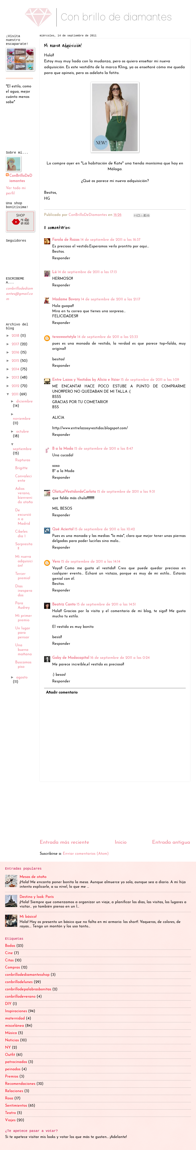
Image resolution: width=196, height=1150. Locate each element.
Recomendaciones (20, 1084)
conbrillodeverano (20, 997)
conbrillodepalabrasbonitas (28, 989)
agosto (22, 677)
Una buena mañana (23, 649)
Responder (61, 258)
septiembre (22, 449)
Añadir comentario (62, 693)
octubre (22, 432)
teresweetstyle (64, 337)
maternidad (15, 1018)
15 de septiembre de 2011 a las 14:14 (90, 562)
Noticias (12, 1040)
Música (11, 1033)
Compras (12, 968)
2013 (16, 378)
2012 (16, 386)
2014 (16, 369)
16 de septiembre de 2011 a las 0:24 (120, 658)
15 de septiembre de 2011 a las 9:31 (126, 492)
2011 (16, 394)
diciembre (24, 401)
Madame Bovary (66, 299)
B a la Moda (62, 449)
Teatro (10, 1113)
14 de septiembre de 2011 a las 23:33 (107, 337)
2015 (16, 361)
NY (8, 1048)
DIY (8, 1004)
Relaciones (14, 1091)
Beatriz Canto (64, 604)
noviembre (22, 419)
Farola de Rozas (65, 240)
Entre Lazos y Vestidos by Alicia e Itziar (86, 380)
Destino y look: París (37, 897)
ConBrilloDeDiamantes (88, 215)
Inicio (121, 842)
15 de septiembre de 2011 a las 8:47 (103, 449)
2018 (16, 336)
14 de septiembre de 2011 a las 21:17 (110, 299)
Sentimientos (16, 1106)
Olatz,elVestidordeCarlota (74, 492)
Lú (54, 272)
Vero (56, 562)
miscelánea (14, 1026)
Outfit (10, 1055)
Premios (11, 1077)
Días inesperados (23, 590)
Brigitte (21, 468)
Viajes (10, 1120)
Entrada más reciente (64, 842)
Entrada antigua (171, 842)
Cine (9, 953)
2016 (16, 353)
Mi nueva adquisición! (24, 561)
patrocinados (16, 1062)
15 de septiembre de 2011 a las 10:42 (104, 529)
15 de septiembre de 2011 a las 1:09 (150, 380)
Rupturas (22, 460)
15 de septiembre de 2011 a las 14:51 (106, 604)
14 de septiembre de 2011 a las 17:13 (87, 272)
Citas (9, 960)
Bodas (10, 946)
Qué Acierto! (62, 529)
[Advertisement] (115, 810)
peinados (12, 1069)
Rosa (9, 1098)
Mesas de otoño (33, 877)
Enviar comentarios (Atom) (86, 854)
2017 (16, 344)
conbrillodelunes (19, 982)
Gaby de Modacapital (70, 658)
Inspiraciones (16, 1011)
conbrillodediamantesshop (27, 975)
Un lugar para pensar (22, 632)
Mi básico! (28, 917)
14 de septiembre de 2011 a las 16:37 (110, 240)
